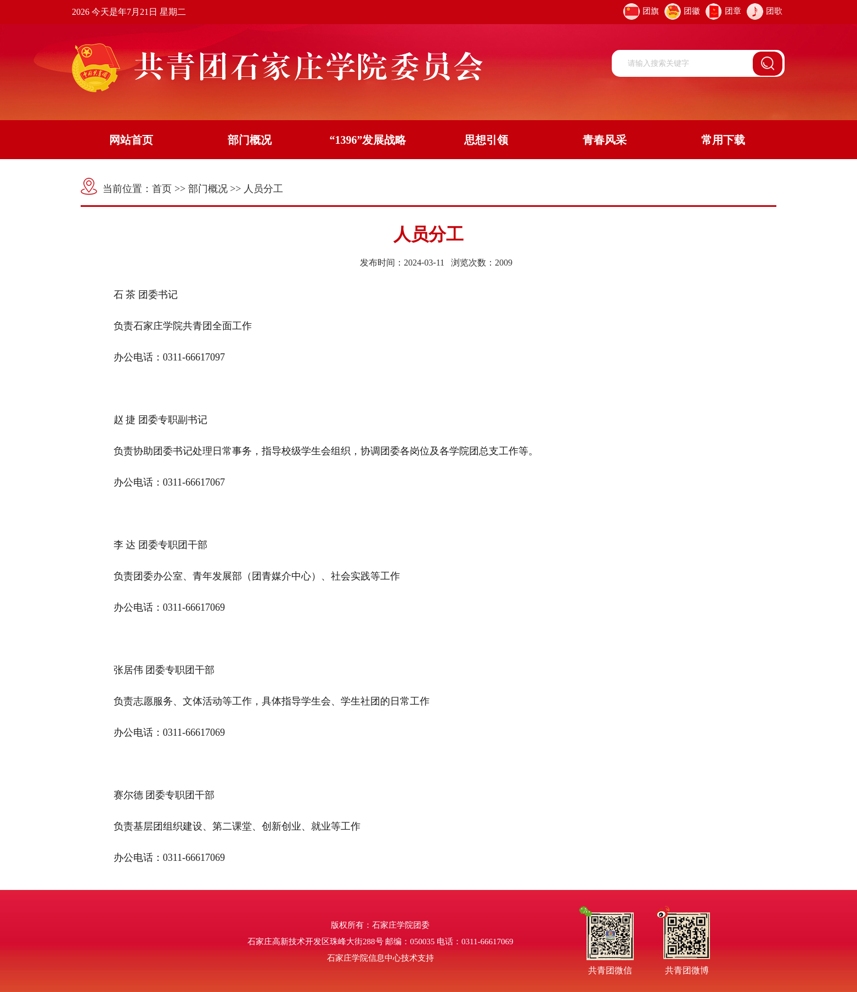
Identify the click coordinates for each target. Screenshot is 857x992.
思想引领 (486, 140)
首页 (162, 188)
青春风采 (605, 140)
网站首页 (131, 140)
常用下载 (723, 140)
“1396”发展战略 (367, 140)
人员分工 (263, 188)
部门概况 (250, 140)
